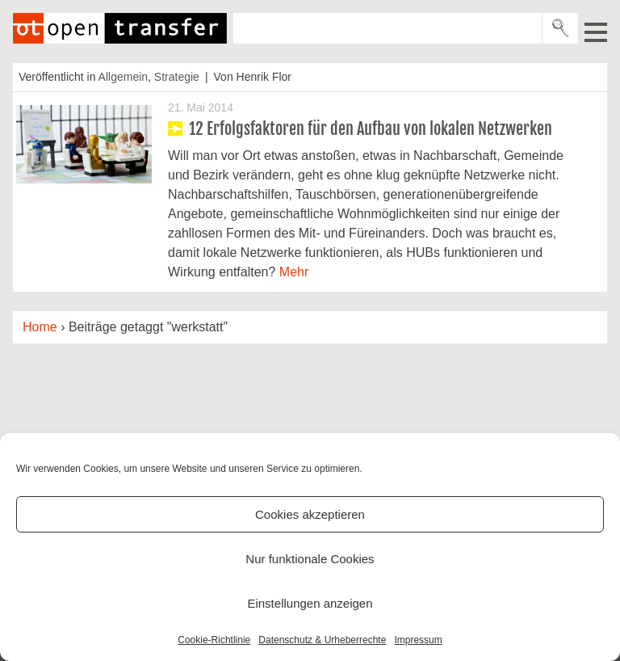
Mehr (293, 272)
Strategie (176, 76)
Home (40, 327)
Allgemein (123, 76)
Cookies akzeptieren (310, 514)
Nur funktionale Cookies (309, 559)
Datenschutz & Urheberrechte (322, 640)
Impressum (418, 640)
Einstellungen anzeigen (309, 603)
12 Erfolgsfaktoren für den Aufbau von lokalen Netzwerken (370, 129)
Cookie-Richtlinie (214, 640)
